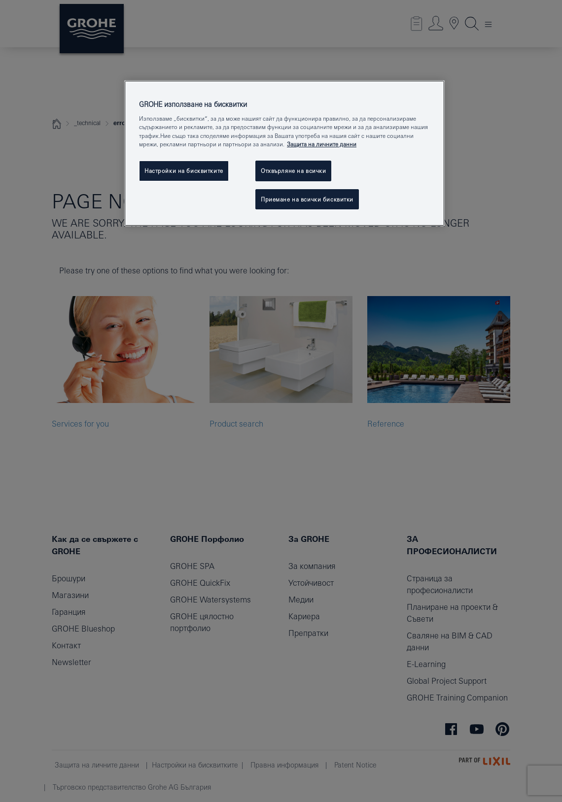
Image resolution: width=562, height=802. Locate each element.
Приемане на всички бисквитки (307, 199)
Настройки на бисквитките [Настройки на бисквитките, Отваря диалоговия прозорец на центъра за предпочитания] (183, 170)
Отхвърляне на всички (293, 170)
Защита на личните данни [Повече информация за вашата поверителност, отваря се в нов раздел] (321, 144)
